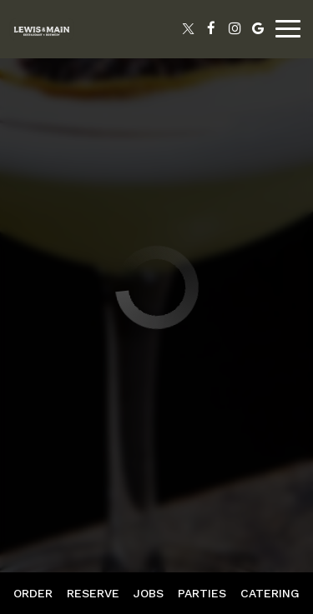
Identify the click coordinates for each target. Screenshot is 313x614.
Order (33, 593)
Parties (202, 593)
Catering (270, 593)
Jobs (149, 593)
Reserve (93, 593)
